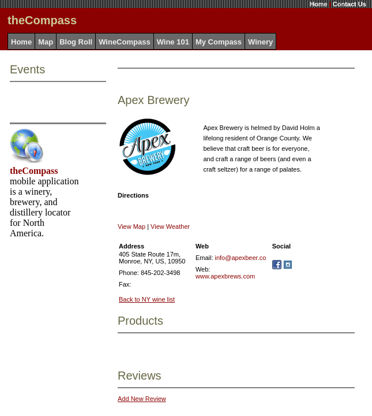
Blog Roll (75, 42)
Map (45, 42)
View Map (131, 226)
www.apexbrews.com (225, 276)
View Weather (170, 226)
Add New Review (142, 398)
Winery (260, 42)
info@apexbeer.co (240, 257)
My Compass (219, 42)
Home (319, 4)
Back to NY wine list (147, 299)
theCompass (34, 171)
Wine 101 (173, 42)
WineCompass (124, 42)
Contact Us (349, 4)
